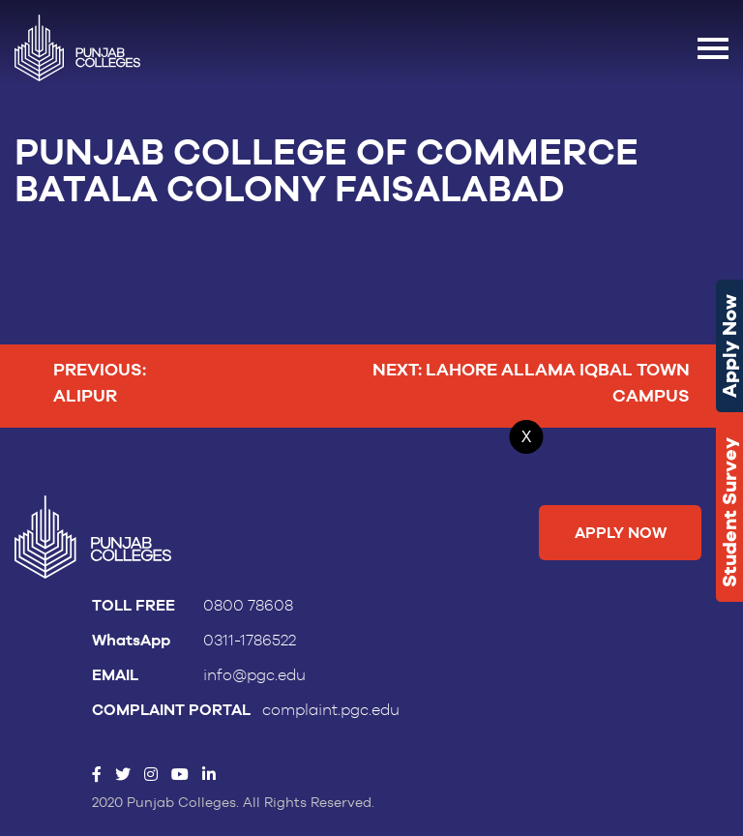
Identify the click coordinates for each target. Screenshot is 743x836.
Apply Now (729, 346)
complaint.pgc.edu (331, 710)
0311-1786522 (249, 640)
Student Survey (729, 512)
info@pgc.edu (254, 675)
